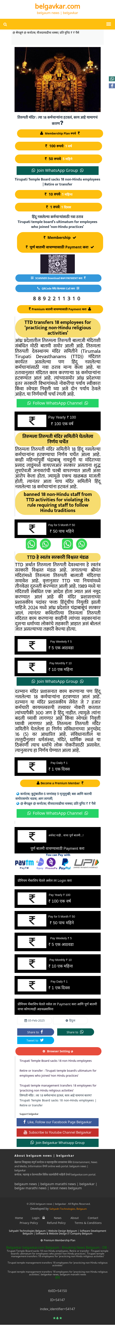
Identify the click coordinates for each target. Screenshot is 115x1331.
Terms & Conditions (88, 1223)
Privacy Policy (29, 1223)
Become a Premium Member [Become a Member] (60, 783)
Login (38, 1218)
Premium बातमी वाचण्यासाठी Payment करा (60, 309)
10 (59, 194)
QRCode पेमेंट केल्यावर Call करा (58, 288)
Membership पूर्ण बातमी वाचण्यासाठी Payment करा (60, 242)
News (57, 1218)
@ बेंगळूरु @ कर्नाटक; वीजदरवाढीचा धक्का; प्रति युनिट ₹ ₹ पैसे (56, 803)
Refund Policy (56, 1223)
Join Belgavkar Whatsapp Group (57, 1142)
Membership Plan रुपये (60, 133)
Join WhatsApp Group (57, 170)
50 (59, 159)
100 (59, 146)
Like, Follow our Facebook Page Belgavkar (57, 1122)
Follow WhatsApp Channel (57, 403)
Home (19, 1218)
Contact (93, 1218)
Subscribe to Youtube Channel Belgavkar (57, 1132)
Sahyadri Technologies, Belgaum (68, 1209)
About (75, 1218)
